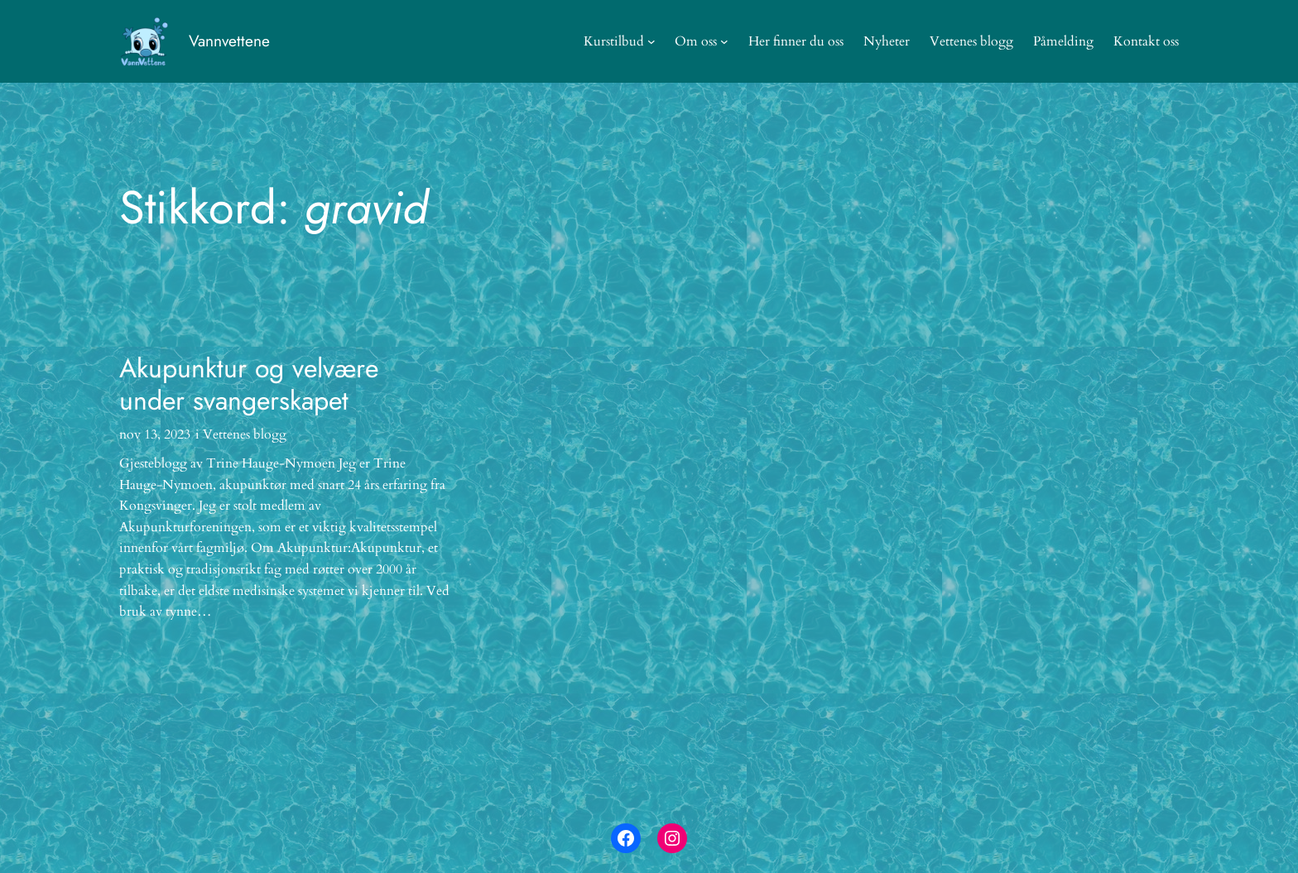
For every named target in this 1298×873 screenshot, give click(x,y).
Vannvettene (229, 40)
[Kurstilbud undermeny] (651, 41)
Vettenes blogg (244, 434)
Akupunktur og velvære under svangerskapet (248, 384)
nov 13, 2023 (154, 434)
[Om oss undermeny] (724, 41)
